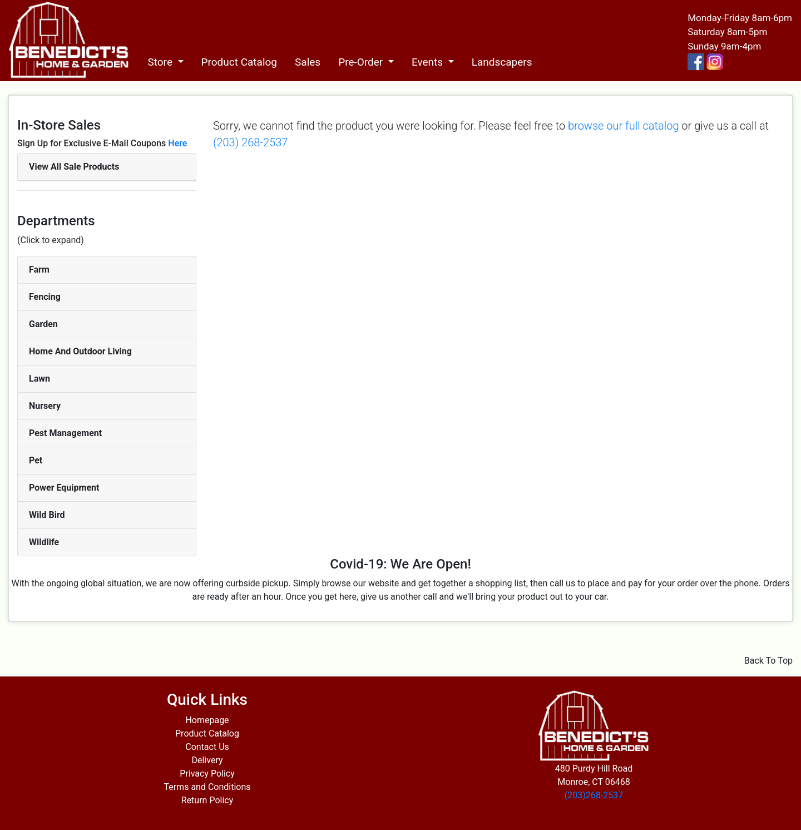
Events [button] (429, 62)
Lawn (39, 378)
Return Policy (207, 800)
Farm (39, 269)
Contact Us (207, 747)
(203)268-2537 (594, 795)
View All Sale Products (74, 166)
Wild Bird (47, 515)
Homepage (207, 720)
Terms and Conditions (207, 787)
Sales (307, 62)
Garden (43, 324)
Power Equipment (64, 487)
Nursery (45, 406)
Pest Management (65, 433)
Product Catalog (239, 62)
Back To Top (768, 660)
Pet (35, 460)
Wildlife (44, 542)
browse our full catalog (623, 125)
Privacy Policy (207, 773)
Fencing (45, 297)
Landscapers (502, 62)
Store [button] (161, 62)
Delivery (206, 760)
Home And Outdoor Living (80, 351)
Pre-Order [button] (361, 62)
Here (177, 143)
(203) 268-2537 (250, 142)
